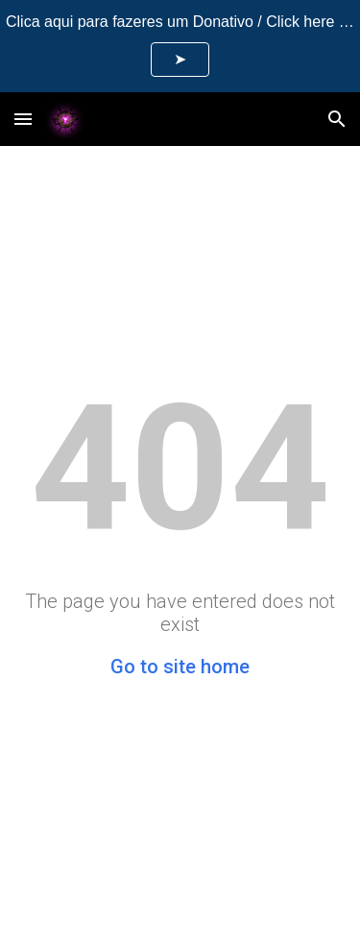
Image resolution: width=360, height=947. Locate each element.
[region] (180, 46)
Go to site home (180, 666)
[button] (23, 118)
